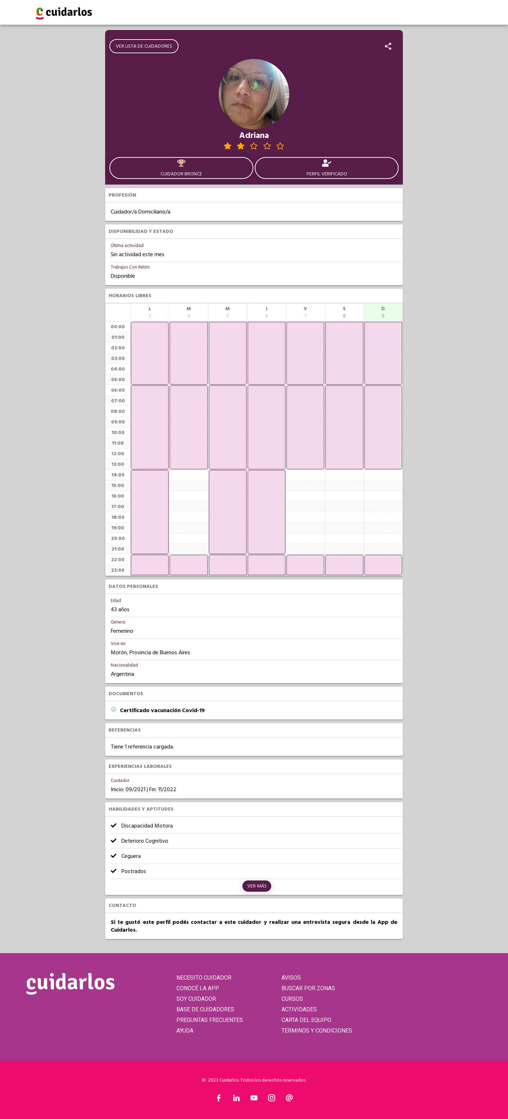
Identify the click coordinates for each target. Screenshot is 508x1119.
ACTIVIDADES (299, 1009)
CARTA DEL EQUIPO (306, 1020)
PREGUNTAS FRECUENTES (209, 1020)
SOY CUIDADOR (196, 998)
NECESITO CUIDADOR (203, 977)
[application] (150, 353)
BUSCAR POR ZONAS (308, 988)
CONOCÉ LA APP (197, 988)
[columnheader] (149, 312)
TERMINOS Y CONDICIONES (317, 1030)
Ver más (257, 886)
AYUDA (184, 1030)
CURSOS (292, 998)
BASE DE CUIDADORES (205, 1009)
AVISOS (291, 977)
